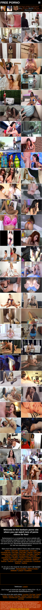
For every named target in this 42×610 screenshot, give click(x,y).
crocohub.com (24, 550)
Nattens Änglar (33, 569)
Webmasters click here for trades (19, 609)
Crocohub (36, 558)
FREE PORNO (10, 2)
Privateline (28, 570)
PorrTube (14, 550)
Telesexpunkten (21, 569)
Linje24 (15, 554)
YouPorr (7, 550)
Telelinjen (13, 570)
